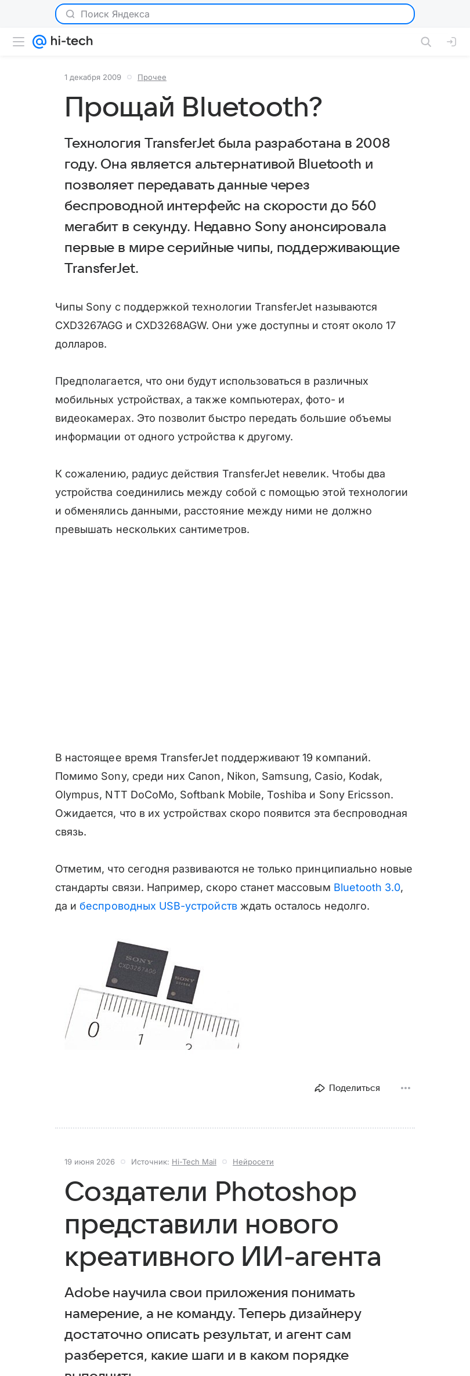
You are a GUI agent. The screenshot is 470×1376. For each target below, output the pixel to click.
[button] (151, 995)
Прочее (152, 77)
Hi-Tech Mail (194, 1161)
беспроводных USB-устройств (158, 906)
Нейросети (253, 1161)
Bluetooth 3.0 (367, 887)
